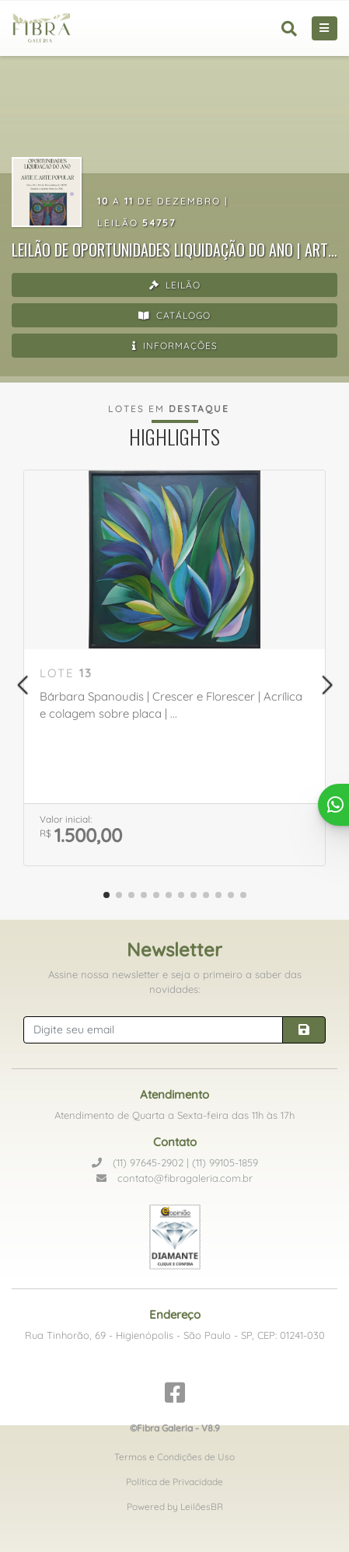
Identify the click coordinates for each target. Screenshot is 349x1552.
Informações (175, 345)
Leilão (175, 285)
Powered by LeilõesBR (175, 1506)
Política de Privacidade (174, 1481)
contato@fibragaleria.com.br (174, 1178)
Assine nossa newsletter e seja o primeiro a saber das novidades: (175, 982)
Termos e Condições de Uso (174, 1457)
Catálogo (174, 315)
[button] (22, 685)
